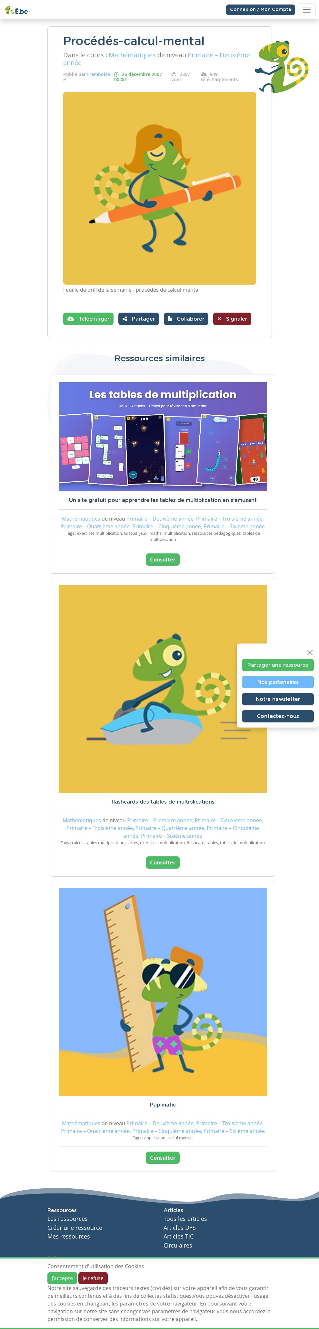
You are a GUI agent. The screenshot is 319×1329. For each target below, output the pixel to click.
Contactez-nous (278, 716)
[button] (186, 319)
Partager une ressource (277, 665)
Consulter (162, 559)
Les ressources (67, 1218)
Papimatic (163, 1105)
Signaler (232, 319)
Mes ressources (68, 1236)
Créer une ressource (74, 1227)
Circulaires (178, 1245)
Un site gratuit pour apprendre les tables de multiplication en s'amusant (163, 500)
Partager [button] (139, 319)
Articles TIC (179, 1236)
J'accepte (62, 1278)
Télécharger (88, 319)
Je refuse (93, 1278)
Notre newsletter (278, 699)
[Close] (310, 652)
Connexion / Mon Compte (260, 9)
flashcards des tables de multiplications (162, 802)
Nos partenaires (278, 682)
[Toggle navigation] (307, 9)
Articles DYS (180, 1227)
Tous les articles (185, 1218)
